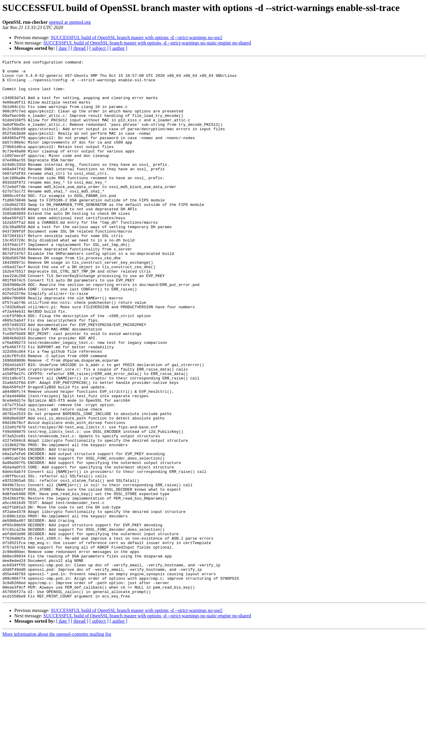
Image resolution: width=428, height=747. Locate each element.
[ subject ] (98, 48)
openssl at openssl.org (70, 22)
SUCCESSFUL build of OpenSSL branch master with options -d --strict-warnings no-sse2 (136, 37)
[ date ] (63, 48)
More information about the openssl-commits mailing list (56, 741)
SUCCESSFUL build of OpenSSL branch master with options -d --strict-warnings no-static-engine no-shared (147, 42)
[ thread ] (79, 48)
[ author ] (119, 48)
